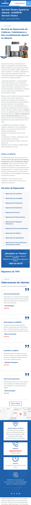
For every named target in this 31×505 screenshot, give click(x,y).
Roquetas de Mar (19, 434)
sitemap (5, 487)
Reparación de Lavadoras (14, 193)
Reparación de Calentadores (15, 238)
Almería (21, 432)
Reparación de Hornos (13, 212)
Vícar (18, 438)
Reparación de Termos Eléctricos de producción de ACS (16, 243)
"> (5, 2)
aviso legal (12, 487)
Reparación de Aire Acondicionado (17, 228)
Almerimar (8, 438)
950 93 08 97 (20, 3)
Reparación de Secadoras (14, 207)
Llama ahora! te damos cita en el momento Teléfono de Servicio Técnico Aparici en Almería (15, 258)
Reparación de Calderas (13, 233)
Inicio (3, 18)
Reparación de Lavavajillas (14, 198)
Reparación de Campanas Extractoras (14, 223)
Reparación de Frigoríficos (14, 203)
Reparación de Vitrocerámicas (15, 217)
